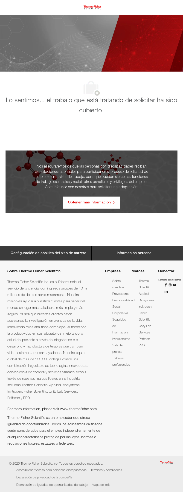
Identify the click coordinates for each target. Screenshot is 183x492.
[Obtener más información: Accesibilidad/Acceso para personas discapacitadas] (91, 202)
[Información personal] (134, 253)
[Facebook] (166, 285)
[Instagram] (170, 285)
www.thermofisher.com (78, 409)
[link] (120, 294)
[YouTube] (174, 285)
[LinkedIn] (166, 291)
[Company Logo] (92, 7)
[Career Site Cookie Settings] (48, 253)
